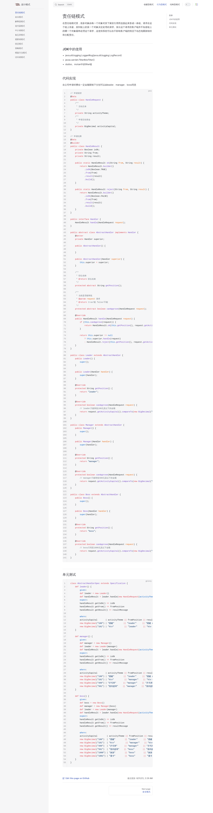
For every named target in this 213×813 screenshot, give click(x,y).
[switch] (188, 4)
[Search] (63, 4)
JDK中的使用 (174, 19)
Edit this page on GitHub (76, 778)
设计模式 (22, 4)
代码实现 (172, 23)
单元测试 (172, 27)
